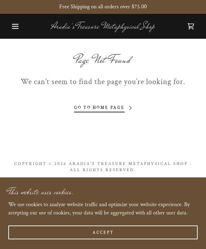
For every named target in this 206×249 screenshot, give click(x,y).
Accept (103, 232)
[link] (103, 26)
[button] (14, 26)
